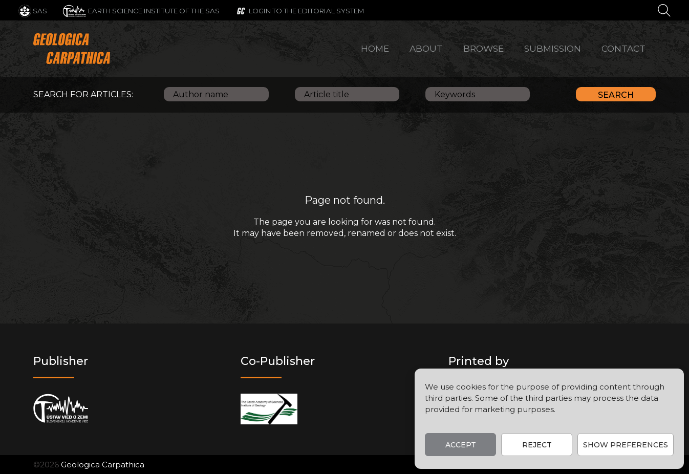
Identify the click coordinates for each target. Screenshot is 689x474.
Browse (483, 48)
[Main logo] (71, 48)
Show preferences (625, 444)
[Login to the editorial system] (299, 10)
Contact (623, 48)
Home (375, 48)
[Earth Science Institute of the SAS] (141, 10)
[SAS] (32, 10)
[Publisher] (60, 408)
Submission (552, 48)
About (426, 48)
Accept (460, 444)
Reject (537, 444)
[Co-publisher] (269, 408)
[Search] (664, 10)
